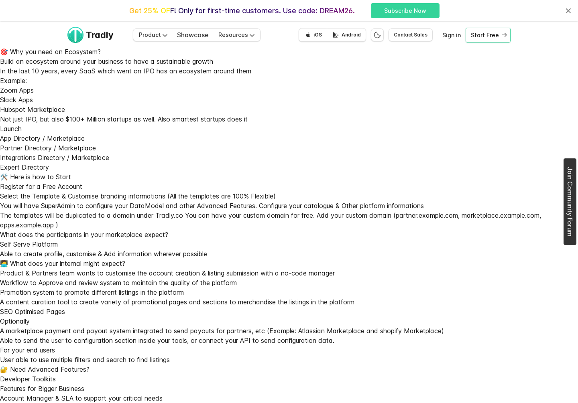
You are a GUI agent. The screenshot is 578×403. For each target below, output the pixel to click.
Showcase (193, 35)
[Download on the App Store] (313, 34)
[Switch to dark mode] (377, 34)
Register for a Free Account (41, 186)
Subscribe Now (405, 10)
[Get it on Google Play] (346, 34)
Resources (236, 34)
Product (153, 34)
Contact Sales (410, 35)
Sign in (451, 35)
